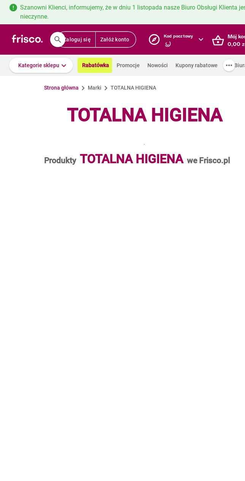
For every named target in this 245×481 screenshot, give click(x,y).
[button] (41, 65)
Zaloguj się (77, 39)
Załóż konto (115, 39)
